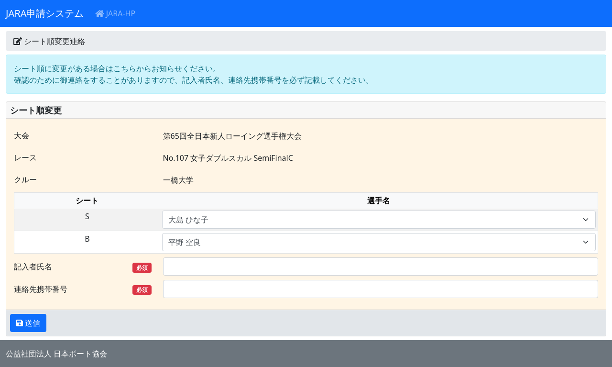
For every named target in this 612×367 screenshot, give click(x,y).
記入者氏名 (83, 266)
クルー (25, 179)
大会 (21, 135)
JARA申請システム (45, 13)
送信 (31, 323)
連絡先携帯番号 (83, 289)
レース (25, 157)
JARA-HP (115, 13)
